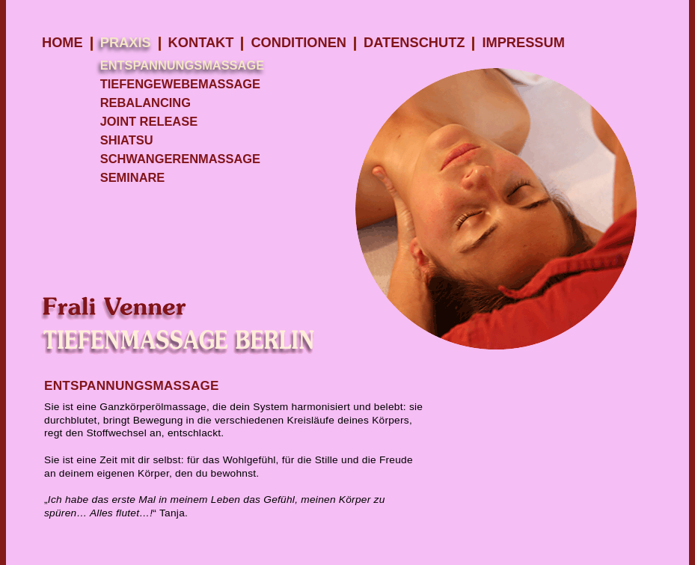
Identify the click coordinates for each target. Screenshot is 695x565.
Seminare (132, 177)
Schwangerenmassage (180, 158)
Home (62, 42)
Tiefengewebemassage (180, 84)
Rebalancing (145, 102)
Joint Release (149, 121)
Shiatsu (126, 140)
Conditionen (298, 42)
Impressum (523, 42)
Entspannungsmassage (182, 65)
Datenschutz (414, 42)
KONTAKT (201, 42)
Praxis (125, 42)
